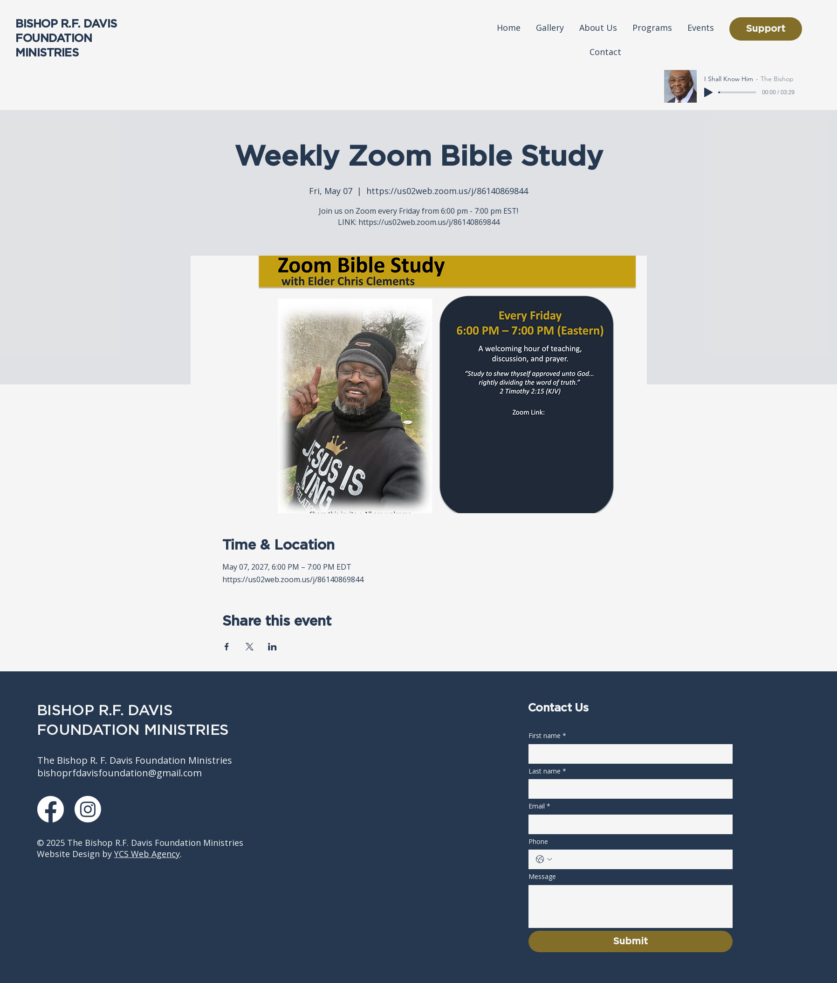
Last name (547, 771)
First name (547, 735)
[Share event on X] (249, 646)
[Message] (630, 906)
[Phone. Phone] (640, 859)
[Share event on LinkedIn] (272, 646)
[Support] (765, 29)
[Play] (708, 92)
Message (542, 876)
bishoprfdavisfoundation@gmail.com (119, 773)
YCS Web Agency (147, 853)
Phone (538, 841)
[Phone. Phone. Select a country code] (544, 859)
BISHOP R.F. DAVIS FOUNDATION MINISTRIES (66, 39)
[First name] (628, 754)
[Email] (628, 824)
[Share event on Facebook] (226, 646)
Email (539, 806)
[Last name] (628, 789)
